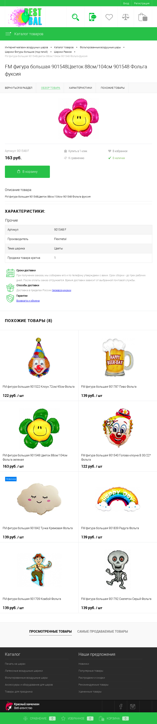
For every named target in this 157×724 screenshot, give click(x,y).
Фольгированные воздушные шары (26, 677)
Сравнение (39, 718)
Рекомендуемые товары (93, 684)
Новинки (83, 663)
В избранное (118, 151)
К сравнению (74, 158)
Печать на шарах (15, 663)
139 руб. (91, 395)
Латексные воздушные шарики (24, 670)
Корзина (114, 718)
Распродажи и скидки (91, 677)
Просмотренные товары (50, 631)
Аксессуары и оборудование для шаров (29, 684)
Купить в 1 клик (75, 151)
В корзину (27, 172)
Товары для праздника (19, 691)
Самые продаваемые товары (102, 631)
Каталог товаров (24, 34)
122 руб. (13, 395)
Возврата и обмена (28, 300)
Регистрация (141, 3)
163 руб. (13, 158)
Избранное (77, 718)
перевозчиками (61, 290)
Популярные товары (90, 670)
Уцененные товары (90, 691)
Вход (126, 3)
